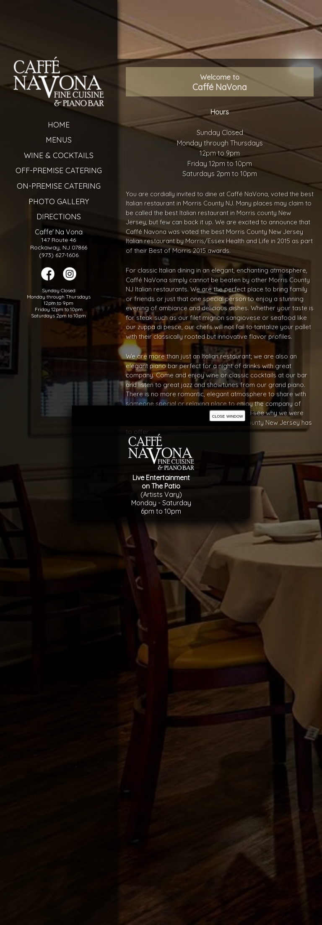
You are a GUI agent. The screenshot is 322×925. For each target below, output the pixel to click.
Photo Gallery (56, 201)
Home (56, 125)
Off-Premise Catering (56, 170)
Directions (56, 216)
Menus (56, 140)
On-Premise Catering (56, 186)
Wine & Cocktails (56, 155)
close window (227, 416)
